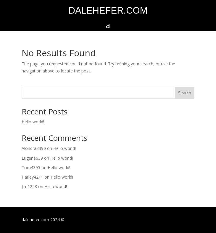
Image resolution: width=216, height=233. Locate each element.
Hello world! (33, 121)
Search (184, 93)
